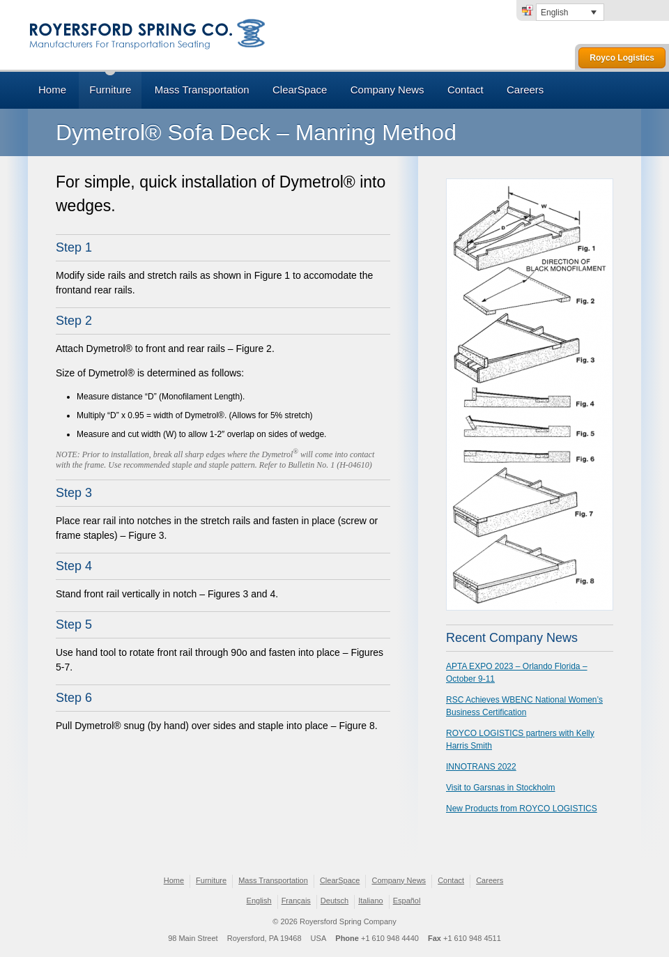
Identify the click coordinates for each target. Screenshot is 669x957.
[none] (570, 12)
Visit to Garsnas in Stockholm (500, 788)
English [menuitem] (554, 12)
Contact (465, 89)
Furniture (110, 89)
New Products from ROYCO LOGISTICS (521, 808)
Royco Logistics (622, 58)
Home (52, 89)
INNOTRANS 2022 (481, 767)
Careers (525, 89)
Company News (387, 89)
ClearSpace (299, 89)
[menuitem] (570, 12)
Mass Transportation (202, 89)
